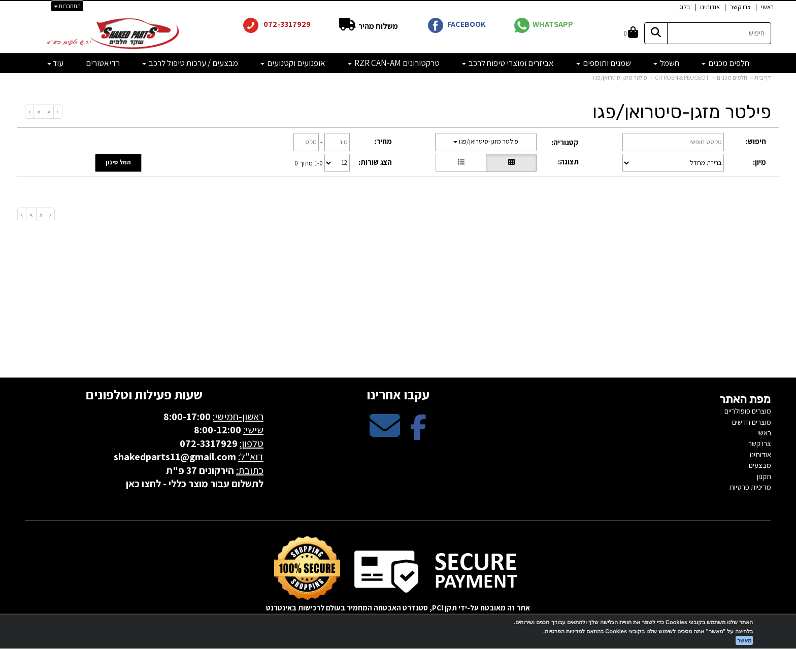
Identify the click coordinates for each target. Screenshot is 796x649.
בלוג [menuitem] (684, 7)
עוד (55, 63)
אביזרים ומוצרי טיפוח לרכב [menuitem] (508, 63)
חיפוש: (756, 141)
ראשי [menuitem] (767, 7)
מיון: (759, 162)
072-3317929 (286, 24)
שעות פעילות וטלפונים (144, 394)
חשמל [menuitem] (666, 63)
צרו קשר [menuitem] (740, 7)
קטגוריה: (565, 142)
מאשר (744, 640)
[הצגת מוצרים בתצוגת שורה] (461, 163)
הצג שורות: (375, 162)
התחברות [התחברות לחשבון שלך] (67, 6)
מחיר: (383, 141)
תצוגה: (568, 161)
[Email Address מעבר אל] (385, 434)
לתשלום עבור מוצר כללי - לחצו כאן (194, 483)
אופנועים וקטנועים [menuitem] (292, 63)
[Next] (39, 111)
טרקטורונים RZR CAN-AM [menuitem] (394, 63)
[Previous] (48, 111)
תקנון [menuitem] (764, 476)
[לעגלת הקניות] (631, 33)
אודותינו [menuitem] (710, 7)
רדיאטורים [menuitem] (103, 63)
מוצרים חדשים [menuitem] (751, 422)
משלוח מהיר (377, 26)
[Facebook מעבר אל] (418, 434)
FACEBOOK (466, 24)
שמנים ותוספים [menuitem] (603, 63)
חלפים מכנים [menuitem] (725, 63)
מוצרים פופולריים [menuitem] (747, 411)
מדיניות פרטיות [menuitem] (750, 487)
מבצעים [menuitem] (760, 465)
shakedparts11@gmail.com (175, 456)
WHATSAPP (553, 24)
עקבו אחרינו (398, 394)
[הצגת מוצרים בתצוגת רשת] (511, 163)
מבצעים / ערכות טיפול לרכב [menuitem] (190, 63)
